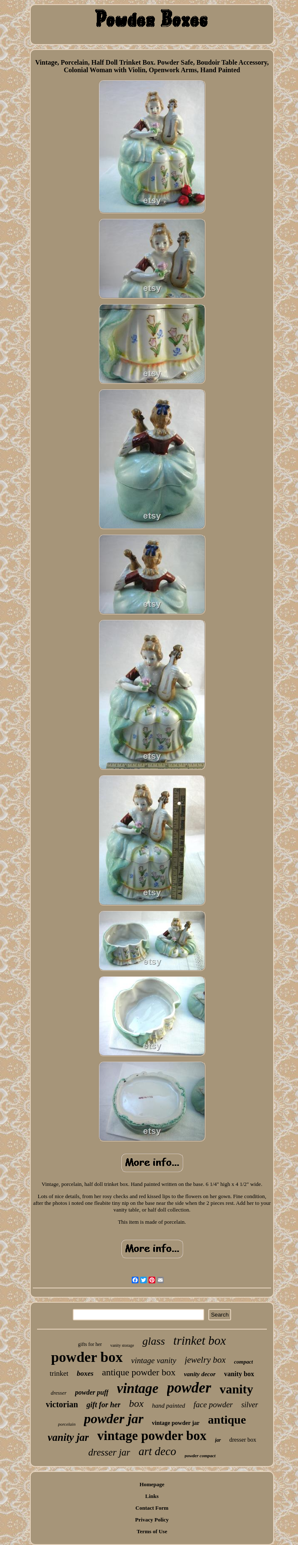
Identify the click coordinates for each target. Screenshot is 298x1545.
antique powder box (139, 1372)
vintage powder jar (176, 1423)
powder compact (200, 1455)
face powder (213, 1404)
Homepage (151, 1484)
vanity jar (68, 1437)
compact (243, 1362)
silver (249, 1405)
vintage (138, 1388)
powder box (86, 1357)
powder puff (91, 1392)
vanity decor (200, 1374)
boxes (85, 1373)
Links (152, 1496)
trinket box (199, 1340)
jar (218, 1440)
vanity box (239, 1373)
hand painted (168, 1405)
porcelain (67, 1424)
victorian (62, 1404)
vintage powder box (152, 1435)
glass (153, 1341)
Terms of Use (152, 1531)
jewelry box (205, 1360)
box (136, 1403)
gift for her (103, 1405)
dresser (59, 1393)
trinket (59, 1373)
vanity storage (122, 1345)
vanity (236, 1389)
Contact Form (152, 1508)
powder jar (113, 1418)
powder (189, 1388)
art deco (157, 1451)
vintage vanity (153, 1360)
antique (227, 1419)
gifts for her (90, 1344)
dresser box (242, 1440)
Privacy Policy (152, 1519)
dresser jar (109, 1452)
